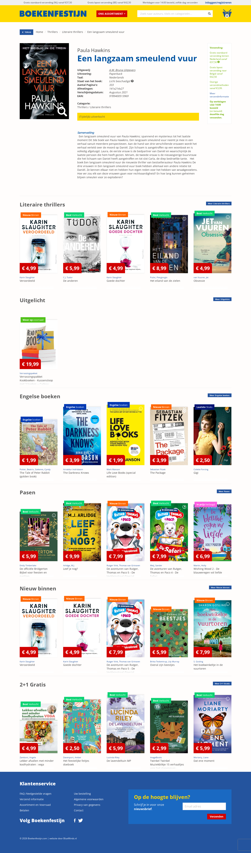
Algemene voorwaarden (88, 799)
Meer (219, 203)
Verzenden (216, 816)
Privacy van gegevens (87, 805)
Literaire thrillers (72, 32)
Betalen (24, 810)
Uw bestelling (82, 793)
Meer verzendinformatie (219, 95)
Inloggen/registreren (218, 2)
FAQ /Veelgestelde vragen (35, 793)
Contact (78, 810)
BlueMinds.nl (70, 838)
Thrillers (52, 32)
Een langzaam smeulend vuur (105, 32)
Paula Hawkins (93, 50)
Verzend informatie (32, 799)
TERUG (26, 32)
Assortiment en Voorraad (35, 805)
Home (39, 32)
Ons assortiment (111, 13)
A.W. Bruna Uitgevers (122, 70)
